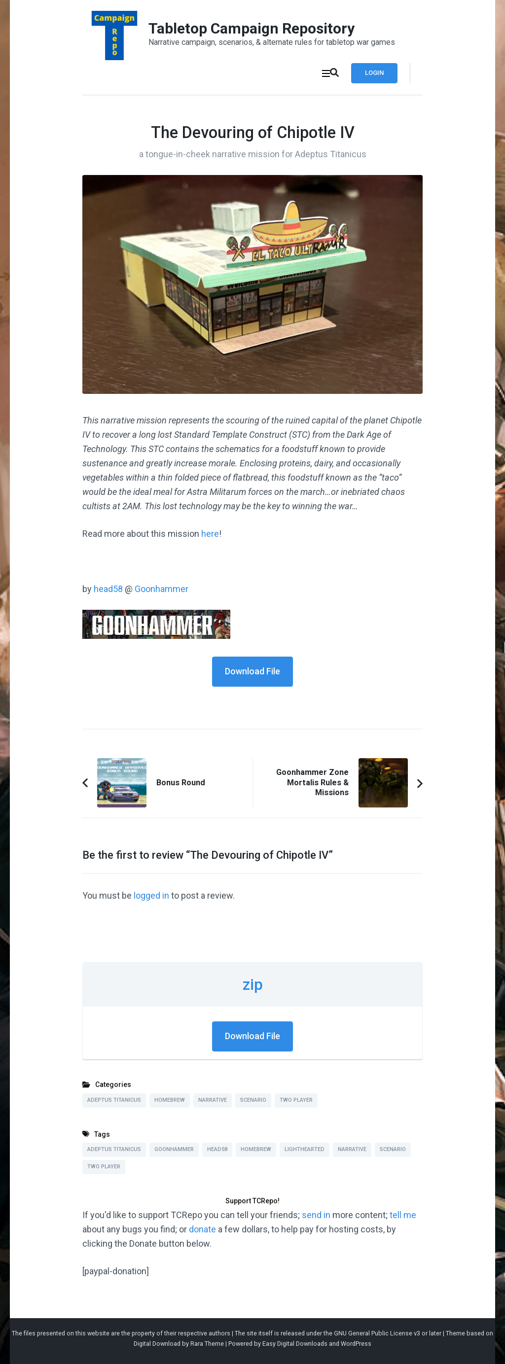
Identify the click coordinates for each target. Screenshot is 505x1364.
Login (374, 72)
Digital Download (157, 1343)
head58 (109, 589)
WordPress (356, 1343)
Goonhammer (161, 589)
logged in (151, 895)
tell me (403, 1215)
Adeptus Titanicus (114, 1100)
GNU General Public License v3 (377, 1333)
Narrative (212, 1100)
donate (202, 1229)
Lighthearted (305, 1149)
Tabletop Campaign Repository (251, 28)
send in (316, 1215)
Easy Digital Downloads (294, 1343)
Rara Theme (207, 1343)
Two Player (296, 1100)
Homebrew (169, 1100)
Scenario (253, 1100)
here (210, 533)
